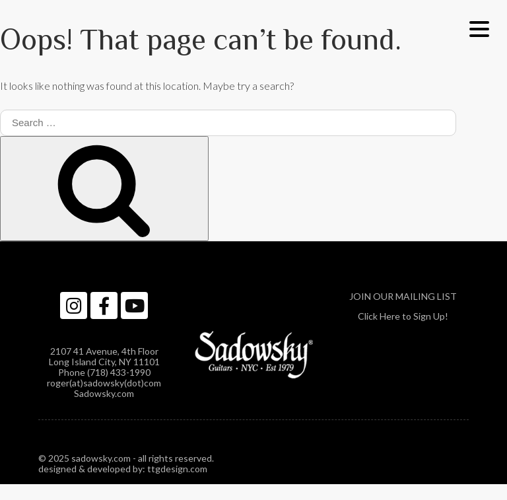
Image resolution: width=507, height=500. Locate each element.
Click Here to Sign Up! (403, 316)
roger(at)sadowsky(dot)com (104, 382)
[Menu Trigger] (479, 28)
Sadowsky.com (104, 393)
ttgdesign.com (177, 468)
